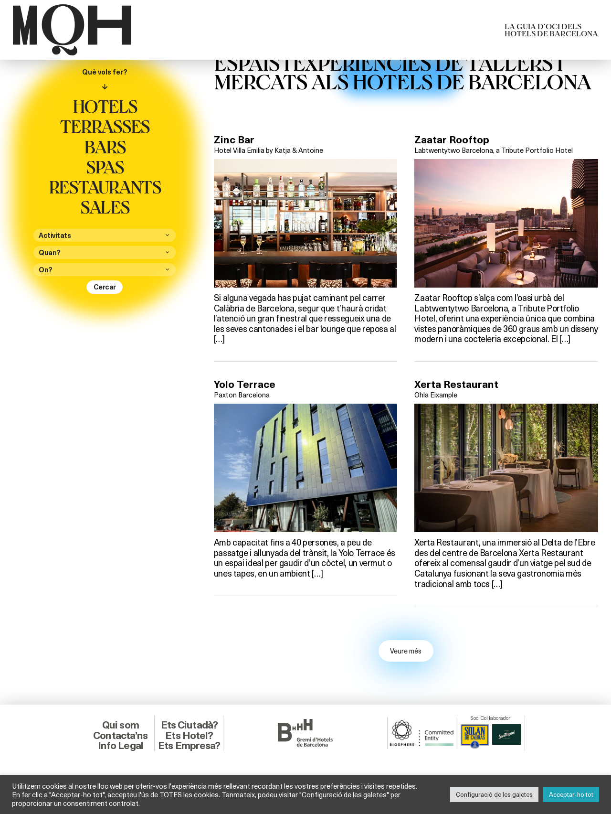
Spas (105, 166)
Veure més (405, 651)
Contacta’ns (120, 735)
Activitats (55, 235)
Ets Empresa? (189, 745)
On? (46, 270)
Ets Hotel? (189, 735)
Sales (104, 206)
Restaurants (105, 186)
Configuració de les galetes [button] (494, 794)
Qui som (120, 724)
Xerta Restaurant (456, 384)
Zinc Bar (234, 139)
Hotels (105, 106)
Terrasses (104, 126)
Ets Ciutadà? (189, 724)
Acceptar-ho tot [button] (571, 794)
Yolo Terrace (244, 384)
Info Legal (120, 745)
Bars (104, 146)
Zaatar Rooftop (452, 139)
